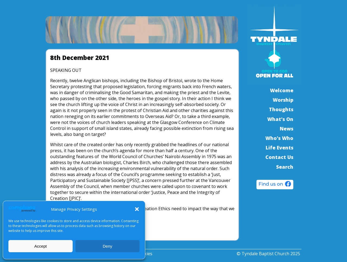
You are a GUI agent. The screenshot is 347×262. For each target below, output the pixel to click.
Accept (40, 246)
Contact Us (279, 157)
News (286, 128)
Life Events (279, 147)
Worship (283, 100)
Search (284, 167)
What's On (280, 119)
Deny (107, 246)
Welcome (281, 90)
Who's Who (279, 138)
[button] (137, 209)
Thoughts (281, 109)
